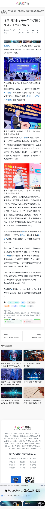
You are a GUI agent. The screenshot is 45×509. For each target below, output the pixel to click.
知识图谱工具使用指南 (33, 382)
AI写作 (16, 438)
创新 (21, 235)
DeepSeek (26, 449)
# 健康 (7, 306)
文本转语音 (26, 446)
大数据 (28, 96)
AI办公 (36, 438)
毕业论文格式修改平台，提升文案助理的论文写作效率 (33, 402)
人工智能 (7, 93)
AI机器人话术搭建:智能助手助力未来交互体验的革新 (11, 365)
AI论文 (34, 441)
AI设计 (15, 441)
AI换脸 (11, 443)
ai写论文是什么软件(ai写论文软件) (33, 364)
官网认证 (22, 458)
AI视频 (30, 438)
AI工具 (6, 313)
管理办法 (12, 458)
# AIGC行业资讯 (14, 302)
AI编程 (17, 446)
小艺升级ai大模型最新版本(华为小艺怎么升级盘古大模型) (11, 402)
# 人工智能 (31, 302)
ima (26, 443)
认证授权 (22, 468)
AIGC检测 (19, 443)
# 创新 (14, 306)
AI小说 (10, 446)
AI (22, 232)
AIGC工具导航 (35, 315)
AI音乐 (28, 441)
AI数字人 (7, 441)
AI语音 (21, 441)
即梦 (19, 449)
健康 (9, 100)
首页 (4, 11)
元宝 (8, 449)
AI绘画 (23, 438)
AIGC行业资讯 (11, 11)
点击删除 (8, 317)
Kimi (33, 449)
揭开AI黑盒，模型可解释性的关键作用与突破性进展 (11, 383)
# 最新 (30, 306)
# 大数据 (22, 306)
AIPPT (31, 443)
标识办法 (12, 462)
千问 (13, 449)
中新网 (6, 46)
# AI (23, 302)
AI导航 (34, 446)
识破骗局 (12, 468)
